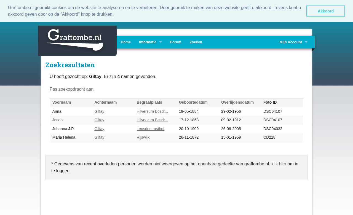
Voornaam (61, 102)
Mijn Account (291, 41)
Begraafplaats (149, 102)
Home (126, 41)
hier (282, 163)
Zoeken (195, 41)
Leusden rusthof (150, 128)
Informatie (147, 41)
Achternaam (105, 102)
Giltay (99, 111)
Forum (175, 41)
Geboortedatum (193, 102)
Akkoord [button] (326, 11)
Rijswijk (143, 137)
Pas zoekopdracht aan (71, 88)
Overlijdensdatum (237, 102)
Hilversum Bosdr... (152, 111)
